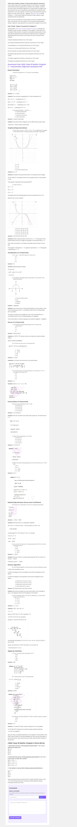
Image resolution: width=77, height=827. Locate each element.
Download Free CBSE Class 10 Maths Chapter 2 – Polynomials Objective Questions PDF (27, 65)
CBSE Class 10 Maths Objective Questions (26, 29)
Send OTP (42, 797)
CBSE (9, 781)
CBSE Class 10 (36, 13)
